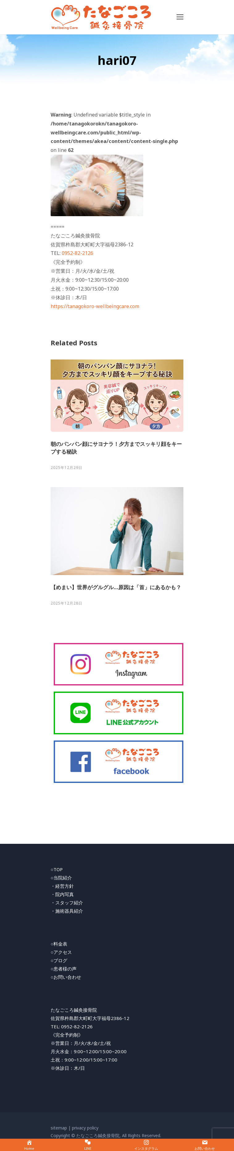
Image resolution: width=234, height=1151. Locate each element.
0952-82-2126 (77, 253)
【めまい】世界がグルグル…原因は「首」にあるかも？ (116, 587)
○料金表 (59, 944)
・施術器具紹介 (67, 911)
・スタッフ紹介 (67, 902)
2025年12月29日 (66, 467)
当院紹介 (62, 878)
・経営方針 (62, 886)
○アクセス (61, 952)
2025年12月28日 (66, 603)
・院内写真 (62, 894)
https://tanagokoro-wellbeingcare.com (95, 306)
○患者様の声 (64, 969)
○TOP (57, 869)
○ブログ (59, 960)
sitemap (59, 1128)
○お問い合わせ (66, 977)
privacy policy (85, 1128)
